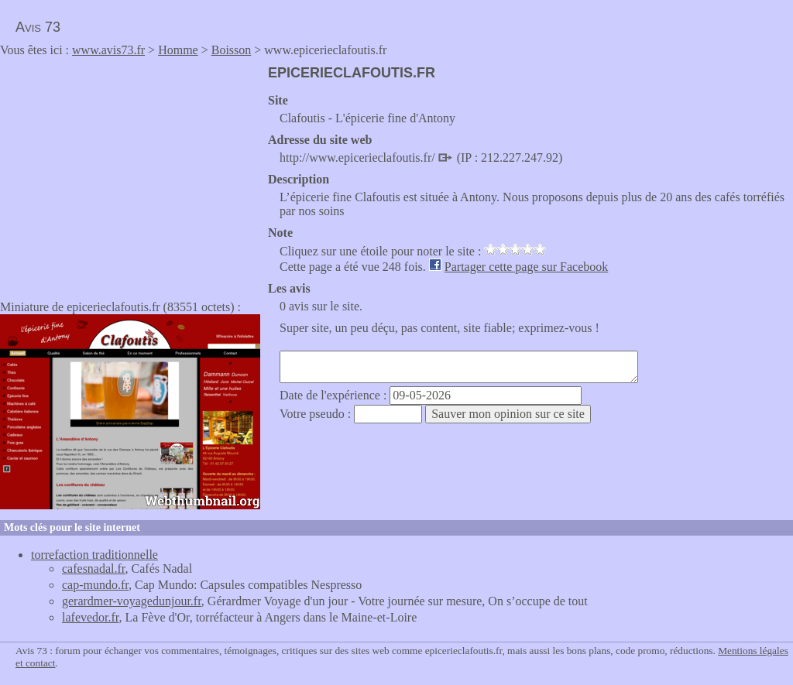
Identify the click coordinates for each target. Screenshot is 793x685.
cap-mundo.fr (95, 584)
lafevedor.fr (90, 617)
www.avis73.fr (108, 50)
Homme (178, 50)
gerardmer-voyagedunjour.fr (131, 601)
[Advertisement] (130, 173)
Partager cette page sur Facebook (526, 266)
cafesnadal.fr (93, 568)
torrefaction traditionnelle (94, 554)
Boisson (231, 50)
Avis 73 (37, 27)
